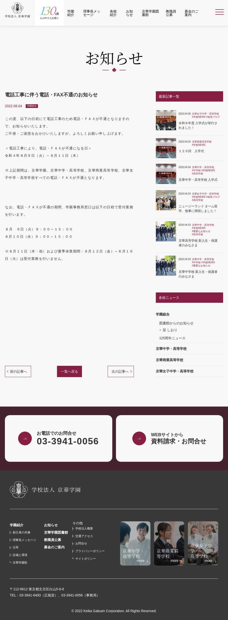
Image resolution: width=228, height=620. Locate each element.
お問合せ (81, 543)
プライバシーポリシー (90, 551)
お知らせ (51, 525)
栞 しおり (170, 330)
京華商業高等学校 (169, 360)
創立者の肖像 (21, 532)
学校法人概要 (84, 528)
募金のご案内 (54, 547)
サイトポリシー (85, 558)
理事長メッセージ (24, 540)
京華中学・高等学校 (171, 349)
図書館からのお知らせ (176, 323)
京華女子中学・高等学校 (175, 371)
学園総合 (163, 314)
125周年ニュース (172, 338)
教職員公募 (52, 540)
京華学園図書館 (56, 532)
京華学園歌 (20, 562)
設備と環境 (20, 555)
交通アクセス (84, 536)
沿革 (16, 547)
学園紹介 (16, 525)
